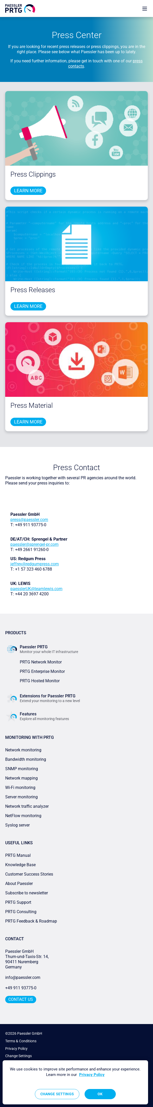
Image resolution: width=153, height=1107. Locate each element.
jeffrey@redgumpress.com (34, 563)
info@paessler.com (22, 977)
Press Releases (32, 290)
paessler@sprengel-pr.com (34, 544)
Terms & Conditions (20, 1041)
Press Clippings (33, 174)
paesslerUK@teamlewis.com (36, 588)
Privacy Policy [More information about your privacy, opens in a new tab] (92, 1074)
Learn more (28, 190)
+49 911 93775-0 (20, 987)
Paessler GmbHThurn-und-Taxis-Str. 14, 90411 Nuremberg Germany (27, 959)
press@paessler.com (29, 519)
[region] (75, 1082)
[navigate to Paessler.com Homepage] (20, 8)
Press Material (31, 405)
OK (100, 1094)
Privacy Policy (16, 1048)
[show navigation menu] (144, 8)
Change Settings (18, 1056)
